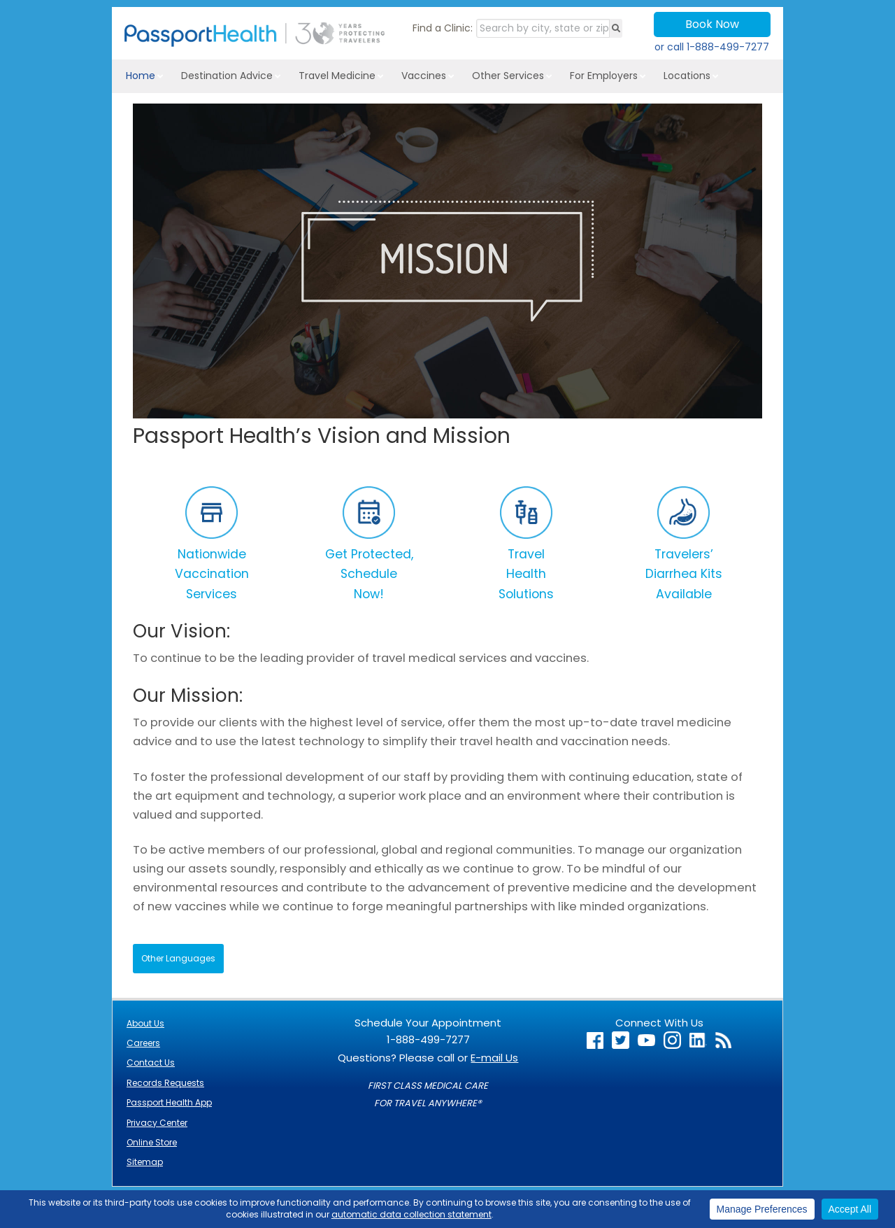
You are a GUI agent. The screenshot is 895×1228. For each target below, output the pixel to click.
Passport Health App (169, 1102)
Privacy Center (157, 1123)
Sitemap (145, 1162)
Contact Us (151, 1062)
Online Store (152, 1142)
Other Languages (178, 958)
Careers (143, 1043)
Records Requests (165, 1083)
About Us (145, 1023)
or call (711, 47)
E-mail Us (494, 1057)
